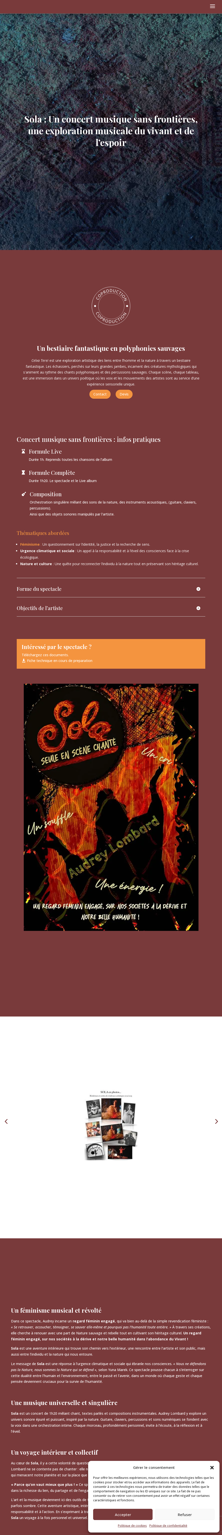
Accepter (123, 1514)
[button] (212, 1467)
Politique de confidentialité (168, 1526)
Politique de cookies (132, 1526)
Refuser (185, 1514)
